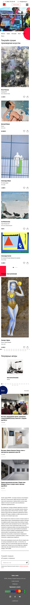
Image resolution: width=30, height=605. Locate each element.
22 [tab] (11, 350)
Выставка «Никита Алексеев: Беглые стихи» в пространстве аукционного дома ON (13, 451)
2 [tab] (2, 349)
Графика (8, 33)
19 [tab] (6, 350)
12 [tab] (20, 349)
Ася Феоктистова (5, 222)
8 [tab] (13, 349)
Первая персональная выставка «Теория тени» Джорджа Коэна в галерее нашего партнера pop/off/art (13, 484)
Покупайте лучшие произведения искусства (10, 41)
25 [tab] (16, 350)
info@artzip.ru (23, 1)
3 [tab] (16, 267)
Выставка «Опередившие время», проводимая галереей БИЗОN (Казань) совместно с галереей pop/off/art (13, 418)
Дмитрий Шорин (5, 124)
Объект (19, 33)
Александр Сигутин (6, 256)
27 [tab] (20, 350)
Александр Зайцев (6, 181)
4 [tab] (6, 349)
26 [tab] (18, 350)
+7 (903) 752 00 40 (10, 1)
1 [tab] (13, 267)
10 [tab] (16, 349)
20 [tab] (17, 385)
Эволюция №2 (4, 92)
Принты (2, 36)
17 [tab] (29, 349)
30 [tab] (25, 350)
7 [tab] (11, 349)
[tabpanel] (15, 19)
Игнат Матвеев (5, 90)
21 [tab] (9, 350)
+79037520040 (8, 548)
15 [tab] (25, 349)
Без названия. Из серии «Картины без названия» (10, 258)
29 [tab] (23, 350)
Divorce (2, 126)
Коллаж (23, 33)
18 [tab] (4, 350)
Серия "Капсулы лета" (5, 223)
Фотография (14, 33)
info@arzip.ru (15, 584)
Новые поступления (9, 273)
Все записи (26, 390)
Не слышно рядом (4, 183)
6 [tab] (9, 349)
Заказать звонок (16, 4)
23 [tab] (13, 350)
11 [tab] (18, 349)
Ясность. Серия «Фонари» (6, 342)
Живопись (3, 33)
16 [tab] (27, 349)
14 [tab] (23, 349)
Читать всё (3, 424)
